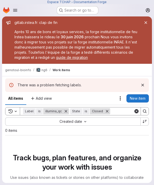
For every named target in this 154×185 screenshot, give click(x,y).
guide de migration (72, 57)
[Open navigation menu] (15, 10)
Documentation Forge (90, 2)
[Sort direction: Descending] (145, 121)
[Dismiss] (143, 85)
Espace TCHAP (59, 2)
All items (15, 98)
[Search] (145, 111)
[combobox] (72, 121)
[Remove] (66, 111)
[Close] (146, 23)
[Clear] (136, 111)
